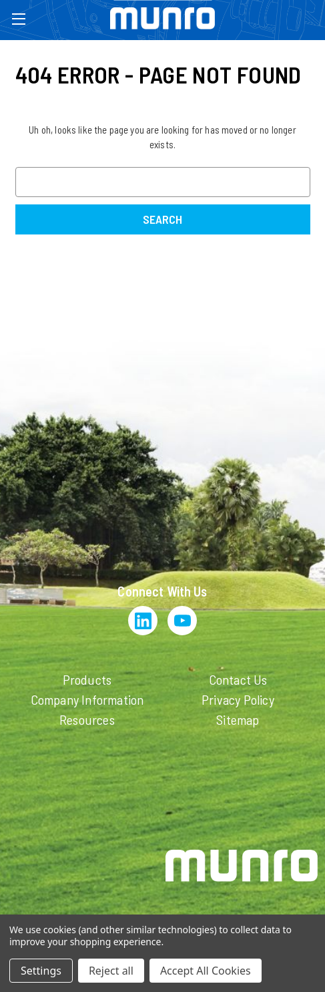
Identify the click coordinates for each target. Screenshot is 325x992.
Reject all (111, 970)
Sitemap (237, 719)
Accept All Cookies (205, 970)
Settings (41, 970)
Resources (87, 719)
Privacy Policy (238, 699)
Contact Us (238, 679)
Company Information (87, 699)
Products (87, 679)
